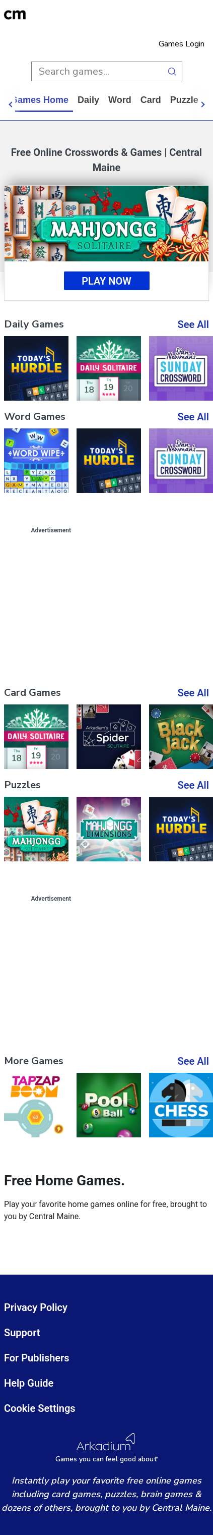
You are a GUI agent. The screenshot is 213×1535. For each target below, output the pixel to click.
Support (22, 1333)
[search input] (97, 71)
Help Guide (28, 1383)
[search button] (172, 71)
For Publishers (36, 1358)
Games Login (181, 43)
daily (97, 100)
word (128, 100)
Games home (49, 100)
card (160, 100)
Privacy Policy (35, 1307)
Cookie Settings (40, 1408)
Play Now (106, 281)
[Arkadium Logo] (106, 1448)
